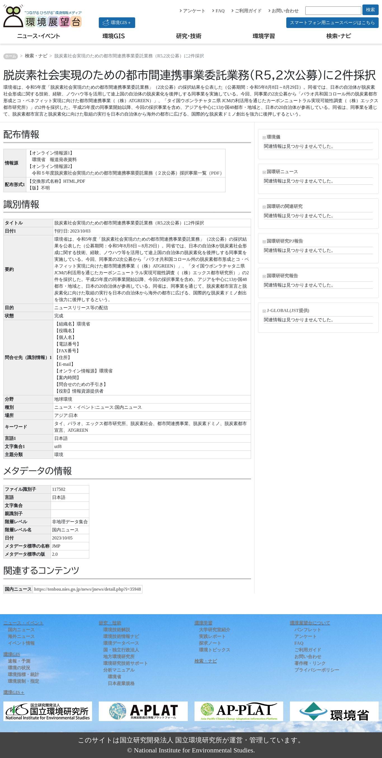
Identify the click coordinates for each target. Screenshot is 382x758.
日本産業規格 (121, 683)
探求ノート (210, 643)
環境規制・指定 (23, 681)
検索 (370, 9)
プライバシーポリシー (316, 670)
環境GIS (113, 36)
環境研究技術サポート (125, 663)
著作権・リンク (310, 663)
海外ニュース (21, 636)
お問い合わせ (283, 10)
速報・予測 (19, 661)
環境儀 (273, 137)
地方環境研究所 (119, 656)
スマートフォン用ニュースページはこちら (332, 22)
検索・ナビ (339, 36)
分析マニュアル (119, 670)
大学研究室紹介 (214, 629)
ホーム (10, 56)
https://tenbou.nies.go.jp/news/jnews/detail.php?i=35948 (87, 589)
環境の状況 (19, 667)
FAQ (218, 10)
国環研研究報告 (282, 275)
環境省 (106, 371)
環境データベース (121, 643)
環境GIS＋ (117, 22)
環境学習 (264, 36)
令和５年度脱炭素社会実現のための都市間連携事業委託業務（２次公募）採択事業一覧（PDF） (128, 173)
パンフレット (307, 629)
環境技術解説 (116, 629)
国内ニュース (21, 629)
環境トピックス (214, 649)
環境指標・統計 (23, 674)
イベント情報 (21, 643)
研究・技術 (188, 36)
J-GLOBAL (288, 310)
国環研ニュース (282, 171)
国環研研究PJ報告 (285, 241)
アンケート (192, 10)
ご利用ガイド (246, 10)
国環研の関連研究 (285, 206)
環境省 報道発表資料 (54, 159)
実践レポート (212, 636)
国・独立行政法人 (121, 649)
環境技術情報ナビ (121, 636)
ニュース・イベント (38, 36)
